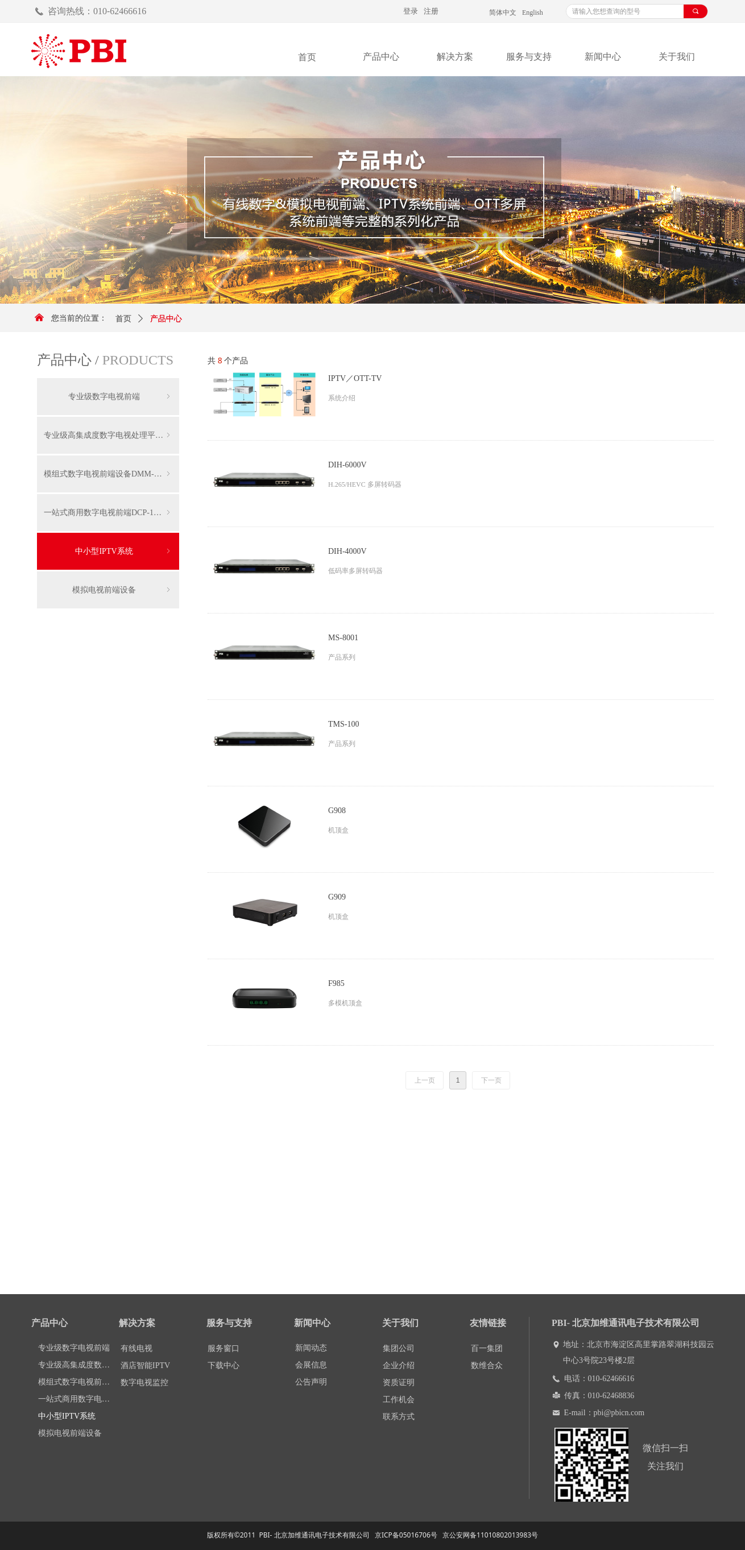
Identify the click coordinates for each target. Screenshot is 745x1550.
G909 (337, 897)
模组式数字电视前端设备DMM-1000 (108, 474)
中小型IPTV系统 (123, 551)
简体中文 (502, 12)
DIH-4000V (347, 551)
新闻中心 (603, 56)
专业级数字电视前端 (120, 396)
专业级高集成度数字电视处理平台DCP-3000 (111, 435)
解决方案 (455, 56)
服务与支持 (529, 56)
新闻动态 (311, 1348)
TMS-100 (343, 724)
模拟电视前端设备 (122, 590)
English (532, 12)
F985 (336, 983)
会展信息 (311, 1365)
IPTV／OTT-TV (355, 378)
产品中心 (381, 56)
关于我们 (677, 56)
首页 (123, 318)
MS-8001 (343, 637)
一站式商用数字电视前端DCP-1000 (108, 512)
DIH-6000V (347, 465)
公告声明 (311, 1382)
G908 (337, 810)
